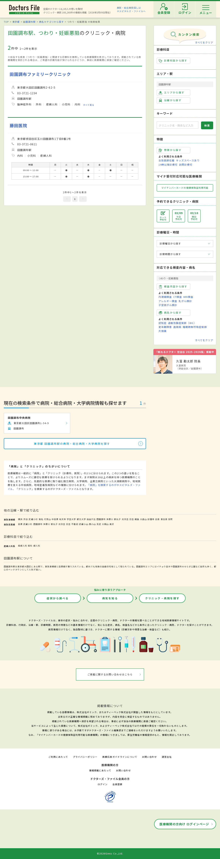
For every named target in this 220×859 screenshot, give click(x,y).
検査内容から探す (173, 286)
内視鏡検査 (165, 297)
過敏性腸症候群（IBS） (182, 323)
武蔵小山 (83, 524)
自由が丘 (91, 519)
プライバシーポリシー (85, 756)
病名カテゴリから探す (51, 21)
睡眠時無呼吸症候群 (195, 327)
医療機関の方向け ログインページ (184, 824)
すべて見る (88, 104)
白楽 (157, 519)
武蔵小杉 (33, 519)
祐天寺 (62, 519)
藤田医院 (18, 125)
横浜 (20, 519)
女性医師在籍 (166, 160)
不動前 (74, 524)
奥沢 (111, 524)
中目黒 (55, 519)
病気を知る (110, 598)
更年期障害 (165, 327)
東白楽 (164, 519)
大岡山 (105, 524)
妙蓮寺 (151, 519)
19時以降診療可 (168, 164)
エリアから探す (171, 92)
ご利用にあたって (58, 756)
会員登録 (117, 784)
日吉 (131, 519)
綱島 (137, 519)
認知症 (163, 323)
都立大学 (81, 519)
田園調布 (101, 519)
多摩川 (109, 519)
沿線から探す (170, 100)
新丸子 (117, 519)
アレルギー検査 (168, 301)
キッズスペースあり (188, 160)
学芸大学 (71, 519)
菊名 (41, 519)
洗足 (99, 524)
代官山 (47, 519)
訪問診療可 (185, 164)
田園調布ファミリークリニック (40, 74)
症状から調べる (58, 598)
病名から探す (170, 313)
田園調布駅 (29, 21)
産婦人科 (22, 545)
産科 (30, 545)
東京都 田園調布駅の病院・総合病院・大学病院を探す (72, 443)
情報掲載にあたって (100, 770)
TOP (6, 21)
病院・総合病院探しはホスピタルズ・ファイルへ (131, 9)
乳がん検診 (185, 301)
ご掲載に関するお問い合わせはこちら (110, 674)
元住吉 (125, 519)
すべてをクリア (204, 42)
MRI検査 (188, 297)
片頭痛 (163, 331)
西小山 (92, 524)
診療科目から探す (173, 60)
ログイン (103, 784)
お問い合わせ (149, 756)
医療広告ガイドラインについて (119, 756)
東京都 (16, 21)
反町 (170, 519)
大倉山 (143, 519)
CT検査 (177, 297)
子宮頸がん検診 (168, 305)
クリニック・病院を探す (162, 598)
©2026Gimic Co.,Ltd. (110, 853)
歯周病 (177, 327)
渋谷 (25, 519)
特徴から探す (170, 150)
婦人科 (36, 545)
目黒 (20, 524)
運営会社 (167, 756)
